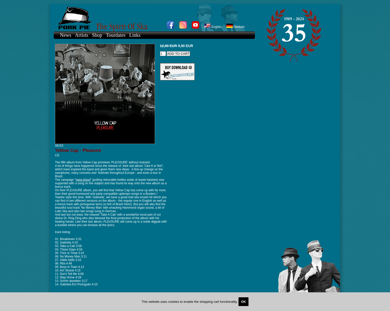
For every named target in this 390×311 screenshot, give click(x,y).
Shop (97, 35)
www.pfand (83, 180)
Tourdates (116, 35)
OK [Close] (243, 302)
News (65, 35)
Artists (81, 35)
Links (135, 35)
